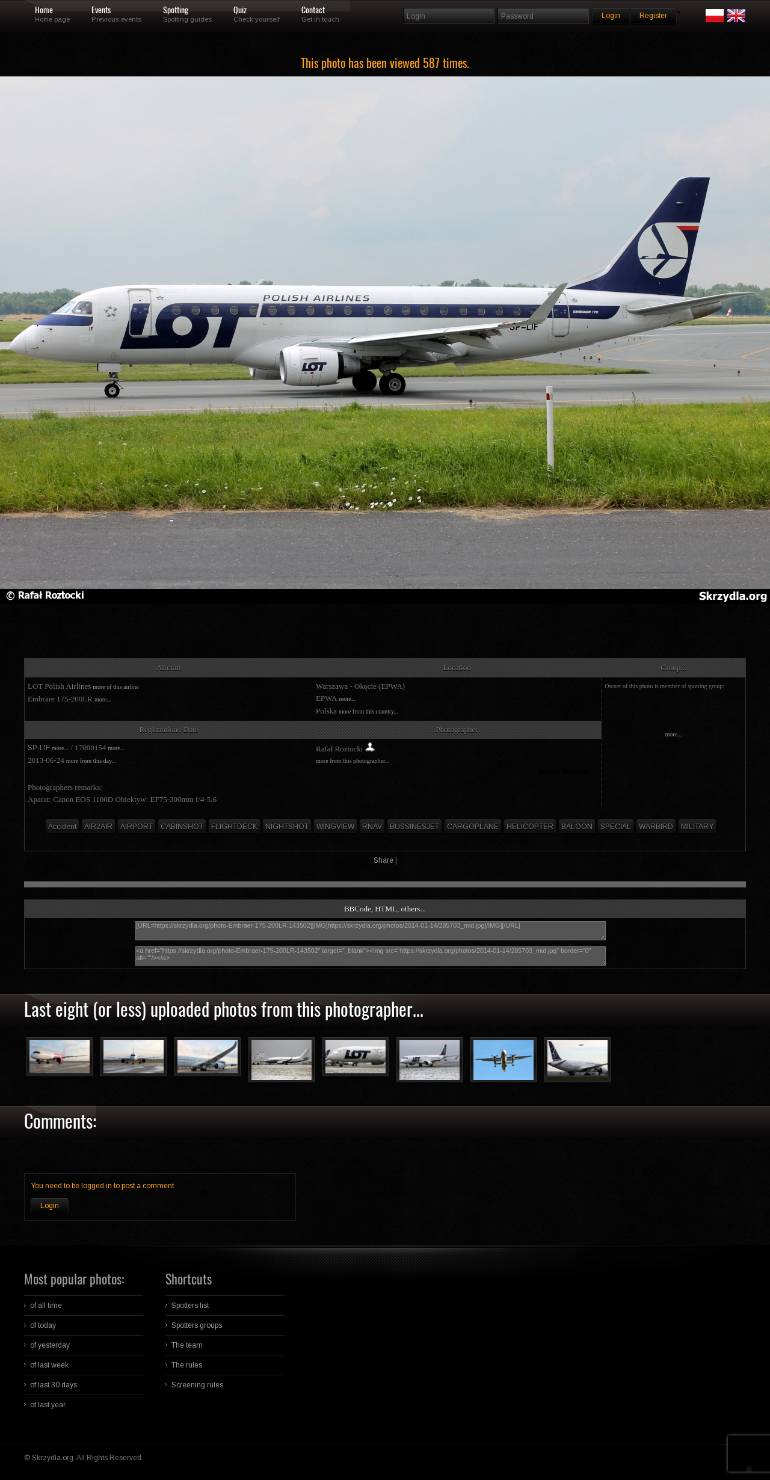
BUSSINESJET (414, 826)
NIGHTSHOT (287, 826)
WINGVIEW (335, 826)
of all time (46, 1305)
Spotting (175, 10)
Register (653, 15)
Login (49, 1205)
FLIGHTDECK (234, 826)
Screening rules (197, 1385)
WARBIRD (656, 826)
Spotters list (190, 1305)
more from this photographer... (352, 760)
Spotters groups (196, 1325)
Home (44, 10)
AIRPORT (136, 826)
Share (383, 860)
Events (101, 10)
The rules (186, 1365)
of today (43, 1325)
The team (187, 1345)
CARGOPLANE (473, 826)
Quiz (240, 10)
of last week (49, 1365)
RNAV (372, 826)
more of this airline (115, 686)
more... (102, 699)
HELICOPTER (530, 826)
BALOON (577, 826)
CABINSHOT (182, 826)
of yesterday (50, 1345)
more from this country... (368, 711)
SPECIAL (615, 826)
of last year (48, 1405)
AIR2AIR (98, 826)
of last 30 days (53, 1385)
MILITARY (697, 826)
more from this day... (91, 760)
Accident (62, 826)
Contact (313, 10)
